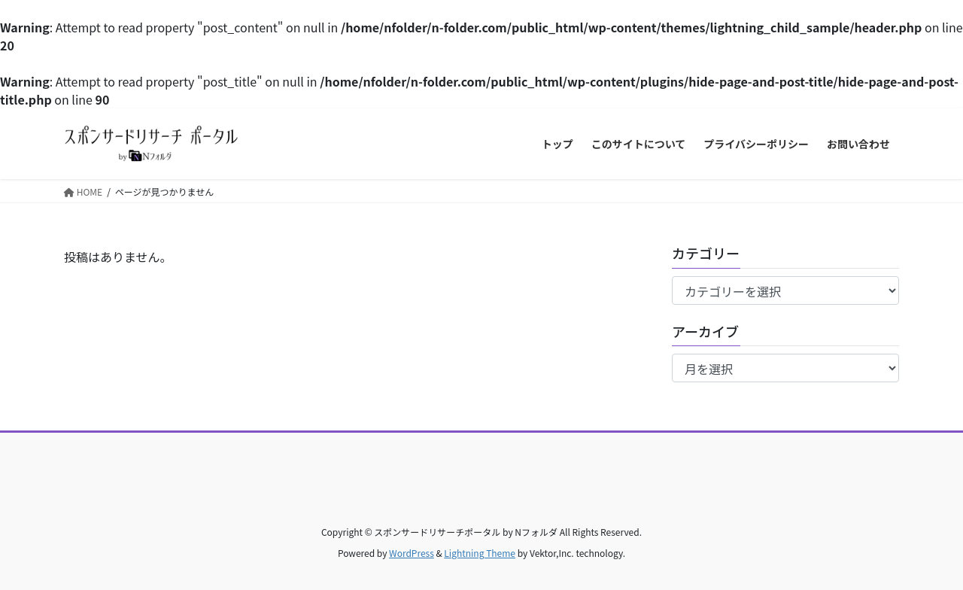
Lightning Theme (479, 552)
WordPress (411, 552)
